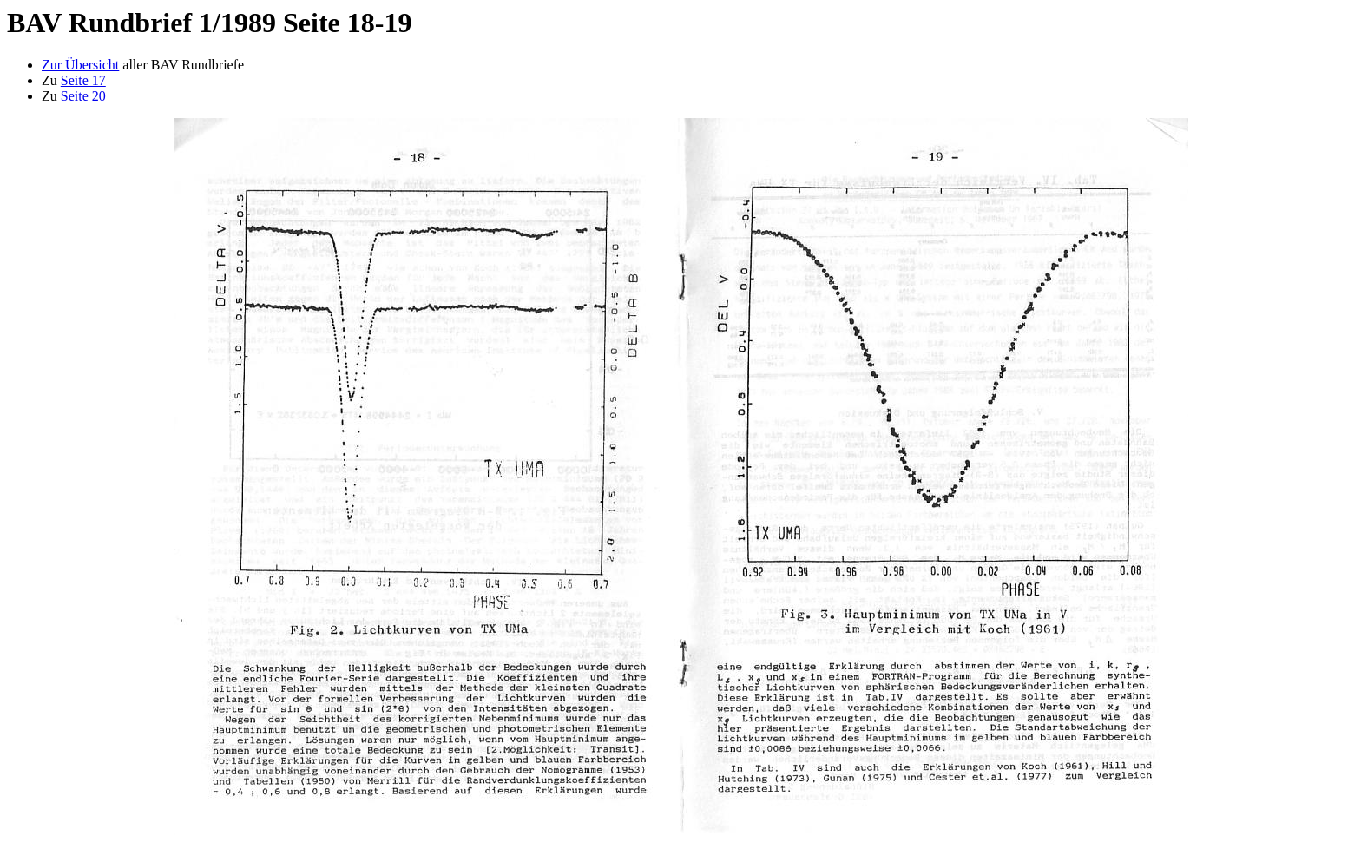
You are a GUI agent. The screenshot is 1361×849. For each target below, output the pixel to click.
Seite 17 (83, 80)
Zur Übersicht (80, 64)
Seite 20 (83, 96)
